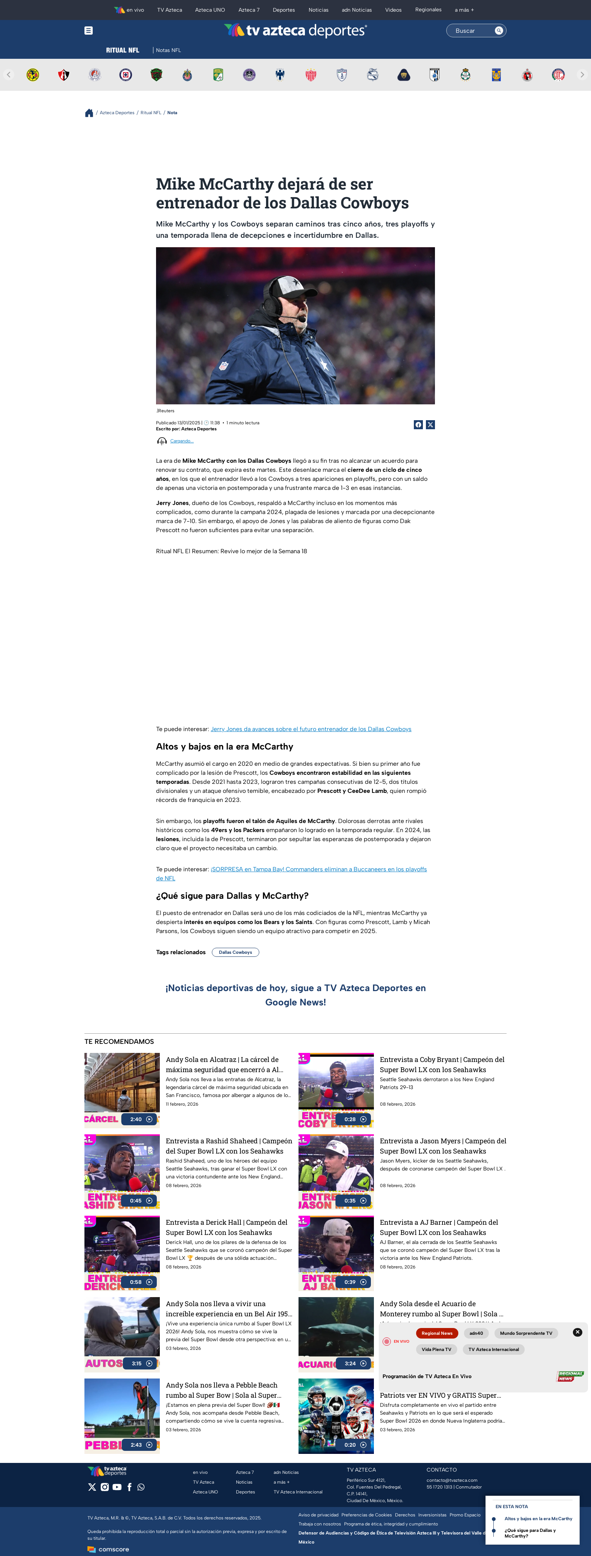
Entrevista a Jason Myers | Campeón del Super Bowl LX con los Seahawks (443, 1145)
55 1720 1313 (439, 1487)
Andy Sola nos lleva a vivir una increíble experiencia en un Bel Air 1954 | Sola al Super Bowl (229, 1308)
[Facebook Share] (418, 424)
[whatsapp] (141, 1488)
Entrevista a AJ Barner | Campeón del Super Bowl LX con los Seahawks (439, 1227)
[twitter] (92, 1489)
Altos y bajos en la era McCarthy (539, 1518)
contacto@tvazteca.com (452, 1480)
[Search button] (499, 30)
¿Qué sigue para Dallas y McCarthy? (530, 1533)
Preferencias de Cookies (366, 1515)
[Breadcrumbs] (92, 113)
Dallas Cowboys (235, 952)
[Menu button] (114, 30)
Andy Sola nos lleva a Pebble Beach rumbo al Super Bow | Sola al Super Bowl (222, 1390)
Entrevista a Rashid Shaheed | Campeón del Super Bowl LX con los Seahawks (229, 1145)
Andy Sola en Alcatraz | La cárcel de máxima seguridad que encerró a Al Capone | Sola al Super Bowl (222, 1064)
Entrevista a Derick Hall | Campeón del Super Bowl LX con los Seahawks (227, 1227)
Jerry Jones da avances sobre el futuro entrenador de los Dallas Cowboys (311, 729)
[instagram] (104, 1489)
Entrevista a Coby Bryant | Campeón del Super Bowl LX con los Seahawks (442, 1064)
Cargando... (182, 441)
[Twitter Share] (430, 424)
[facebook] (129, 1489)
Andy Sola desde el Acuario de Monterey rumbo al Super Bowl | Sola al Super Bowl (442, 1308)
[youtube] (117, 1489)
